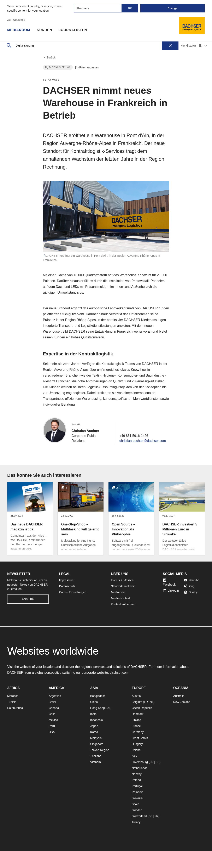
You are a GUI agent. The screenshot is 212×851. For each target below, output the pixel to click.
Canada (54, 708)
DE (157, 762)
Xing (189, 586)
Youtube (191, 580)
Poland (136, 780)
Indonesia (96, 720)
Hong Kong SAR (101, 708)
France (136, 726)
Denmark (137, 714)
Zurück (49, 57)
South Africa (15, 708)
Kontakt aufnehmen (123, 604)
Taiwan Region (99, 750)
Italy (134, 756)
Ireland (136, 750)
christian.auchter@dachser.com (142, 441)
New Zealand (181, 702)
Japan (94, 726)
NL (152, 702)
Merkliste (188, 46)
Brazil (52, 702)
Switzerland (139, 816)
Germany (138, 732)
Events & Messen (122, 580)
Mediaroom (18, 30)
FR (146, 702)
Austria (136, 696)
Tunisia (12, 702)
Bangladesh (98, 696)
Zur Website (16, 20)
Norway (136, 774)
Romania (137, 792)
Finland (136, 720)
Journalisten (73, 30)
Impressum (66, 580)
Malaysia (96, 738)
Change (172, 8)
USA (52, 732)
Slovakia (137, 798)
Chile (52, 714)
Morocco (12, 696)
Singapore (97, 744)
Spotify (191, 592)
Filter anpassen (86, 67)
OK (130, 8)
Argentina (55, 696)
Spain (135, 804)
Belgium (137, 702)
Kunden (44, 30)
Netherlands (139, 768)
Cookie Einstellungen (73, 592)
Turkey (136, 822)
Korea (94, 732)
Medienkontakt (120, 598)
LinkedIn (171, 590)
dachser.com (119, 672)
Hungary (137, 744)
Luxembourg (140, 762)
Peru (52, 726)
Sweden (137, 810)
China (94, 702)
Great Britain (140, 738)
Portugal (137, 786)
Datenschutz (67, 586)
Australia (178, 696)
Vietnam (95, 762)
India (93, 714)
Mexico (53, 720)
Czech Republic (142, 708)
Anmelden (28, 599)
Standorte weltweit (123, 586)
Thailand (95, 756)
